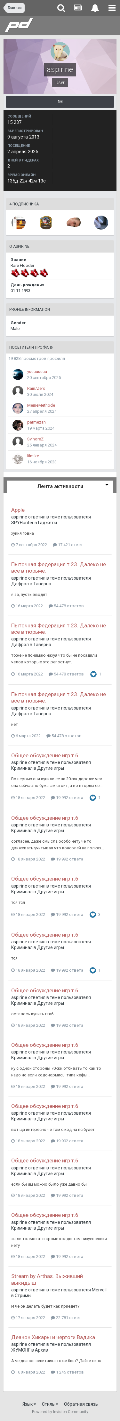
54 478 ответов (66, 605)
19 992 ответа (67, 797)
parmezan (36, 422)
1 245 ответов (67, 1372)
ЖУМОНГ (20, 1350)
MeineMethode (41, 405)
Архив (41, 1350)
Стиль (50, 1404)
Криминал (22, 768)
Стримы (23, 1295)
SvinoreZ (35, 439)
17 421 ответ (68, 544)
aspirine (19, 516)
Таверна (42, 583)
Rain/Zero (36, 388)
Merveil (99, 1289)
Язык (29, 1404)
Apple (18, 510)
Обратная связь (81, 1404)
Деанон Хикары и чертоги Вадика (53, 1337)
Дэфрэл (20, 583)
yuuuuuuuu (37, 371)
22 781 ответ (66, 1317)
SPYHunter (22, 522)
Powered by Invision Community (60, 1412)
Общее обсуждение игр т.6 (44, 755)
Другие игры (50, 768)
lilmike (33, 455)
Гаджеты (47, 522)
